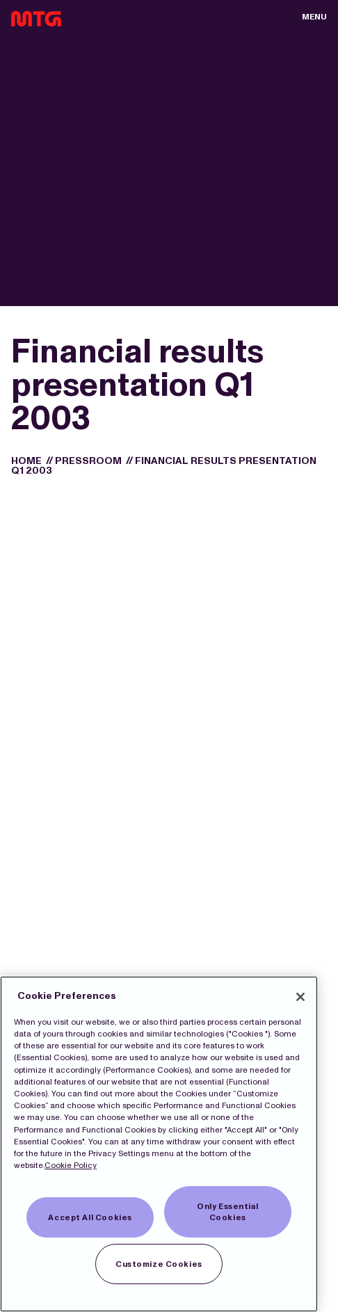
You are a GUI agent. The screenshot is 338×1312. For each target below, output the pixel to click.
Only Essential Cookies (227, 1211)
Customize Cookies (158, 1264)
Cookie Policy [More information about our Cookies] (71, 1165)
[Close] (300, 997)
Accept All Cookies (89, 1217)
